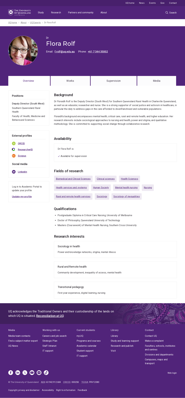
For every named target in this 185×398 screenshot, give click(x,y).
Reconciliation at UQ (50, 316)
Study (41, 12)
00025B (75, 382)
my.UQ (80, 336)
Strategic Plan (49, 340)
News (141, 3)
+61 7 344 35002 (98, 51)
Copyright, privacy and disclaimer (24, 390)
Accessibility (48, 390)
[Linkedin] (17, 373)
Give (162, 3)
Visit (113, 350)
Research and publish (122, 345)
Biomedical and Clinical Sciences (73, 178)
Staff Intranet (49, 345)
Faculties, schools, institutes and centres (160, 347)
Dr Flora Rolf (50, 22)
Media (156, 80)
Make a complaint (154, 340)
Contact (173, 3)
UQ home (130, 3)
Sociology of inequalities (126, 196)
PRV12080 (94, 382)
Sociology (102, 196)
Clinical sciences (106, 178)
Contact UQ (151, 336)
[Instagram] (39, 373)
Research (56, 12)
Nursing (148, 187)
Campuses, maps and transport (156, 361)
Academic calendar (87, 345)
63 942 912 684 (53, 382)
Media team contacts (19, 336)
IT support (47, 350)
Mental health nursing (126, 187)
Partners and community (81, 12)
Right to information (65, 390)
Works (70, 80)
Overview (28, 80)
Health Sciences (129, 178)
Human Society (101, 187)
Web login (172, 373)
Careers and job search (54, 336)
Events (152, 3)
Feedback (82, 390)
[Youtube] (32, 373)
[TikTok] (46, 373)
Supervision (113, 80)
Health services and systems (71, 187)
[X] (24, 373)
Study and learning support (125, 340)
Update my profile (22, 196)
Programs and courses (89, 340)
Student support (85, 350)
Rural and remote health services (73, 196)
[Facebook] (10, 373)
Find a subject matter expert (23, 340)
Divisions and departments (159, 354)
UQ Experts (35, 22)
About (104, 12)
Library (114, 336)
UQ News (13, 345)
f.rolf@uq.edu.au (65, 51)
